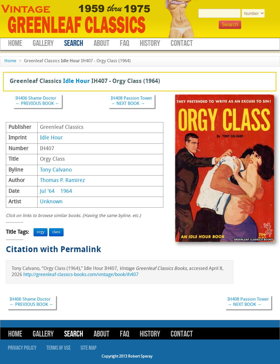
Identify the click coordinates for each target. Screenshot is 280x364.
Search (73, 43)
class (56, 232)
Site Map (88, 347)
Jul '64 (47, 191)
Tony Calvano (56, 170)
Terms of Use (58, 347)
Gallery (43, 43)
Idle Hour (70, 61)
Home (15, 43)
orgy (40, 232)
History (150, 43)
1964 (66, 191)
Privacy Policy (22, 347)
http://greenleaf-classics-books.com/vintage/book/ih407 (81, 275)
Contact (182, 43)
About (101, 43)
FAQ (124, 43)
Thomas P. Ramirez (62, 180)
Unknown (51, 202)
